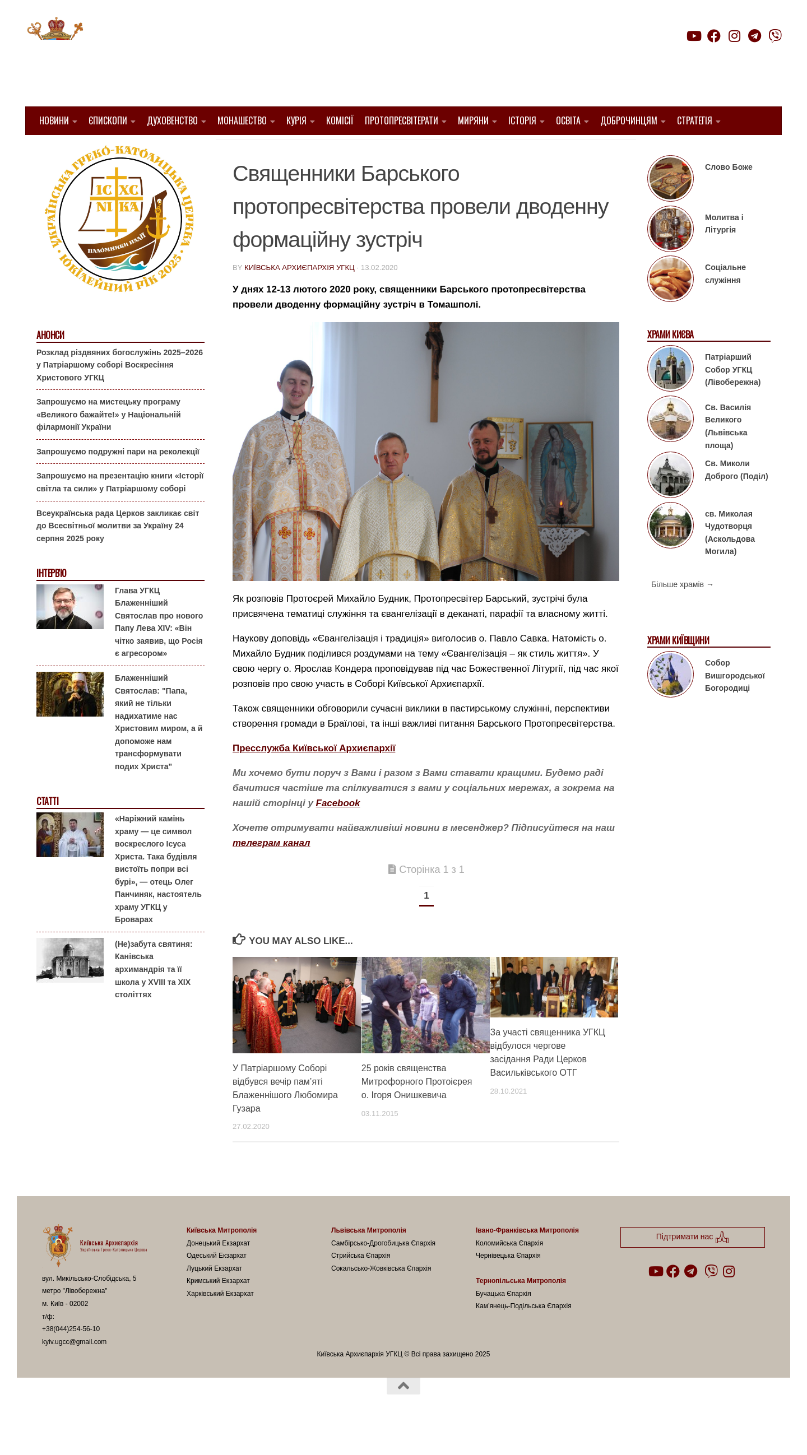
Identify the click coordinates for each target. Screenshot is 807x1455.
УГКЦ (440, 151)
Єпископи (108, 120)
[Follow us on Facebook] (714, 36)
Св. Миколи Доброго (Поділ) (736, 498)
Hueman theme (174, 1432)
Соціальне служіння (725, 302)
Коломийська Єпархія (509, 1271)
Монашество (242, 120)
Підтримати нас (703, 58)
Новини (54, 120)
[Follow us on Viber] (775, 36)
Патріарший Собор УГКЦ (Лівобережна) (732, 398)
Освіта (568, 120)
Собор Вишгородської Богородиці (735, 704)
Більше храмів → (682, 612)
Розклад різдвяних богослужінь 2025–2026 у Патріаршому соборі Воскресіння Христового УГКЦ (119, 393)
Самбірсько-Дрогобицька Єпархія (383, 1271)
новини (404, 151)
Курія (296, 120)
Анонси (50, 363)
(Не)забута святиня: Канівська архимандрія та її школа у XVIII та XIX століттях (154, 998)
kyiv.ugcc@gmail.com (74, 1370)
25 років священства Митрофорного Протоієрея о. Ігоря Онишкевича (416, 1109)
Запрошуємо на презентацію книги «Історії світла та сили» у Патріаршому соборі (119, 511)
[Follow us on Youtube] (693, 36)
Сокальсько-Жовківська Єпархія (381, 1296)
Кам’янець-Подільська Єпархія (524, 1334)
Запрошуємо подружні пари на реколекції (118, 480)
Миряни (473, 120)
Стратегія (694, 120)
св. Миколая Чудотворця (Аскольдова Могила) (730, 560)
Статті (47, 830)
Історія (522, 120)
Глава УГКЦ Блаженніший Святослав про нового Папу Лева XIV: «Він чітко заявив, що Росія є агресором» (159, 651)
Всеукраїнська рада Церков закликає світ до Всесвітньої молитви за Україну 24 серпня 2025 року (117, 554)
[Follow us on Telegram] (755, 36)
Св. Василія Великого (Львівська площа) (728, 454)
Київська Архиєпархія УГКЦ (299, 296)
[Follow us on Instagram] (734, 36)
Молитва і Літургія (724, 252)
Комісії (340, 120)
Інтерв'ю (51, 602)
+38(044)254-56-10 (71, 1357)
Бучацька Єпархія (503, 1322)
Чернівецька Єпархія (508, 1284)
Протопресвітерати (401, 120)
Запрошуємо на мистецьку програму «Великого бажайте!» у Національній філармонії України (108, 443)
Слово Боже (729, 195)
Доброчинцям (628, 120)
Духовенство (172, 120)
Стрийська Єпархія (361, 1284)
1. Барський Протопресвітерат (306, 151)
